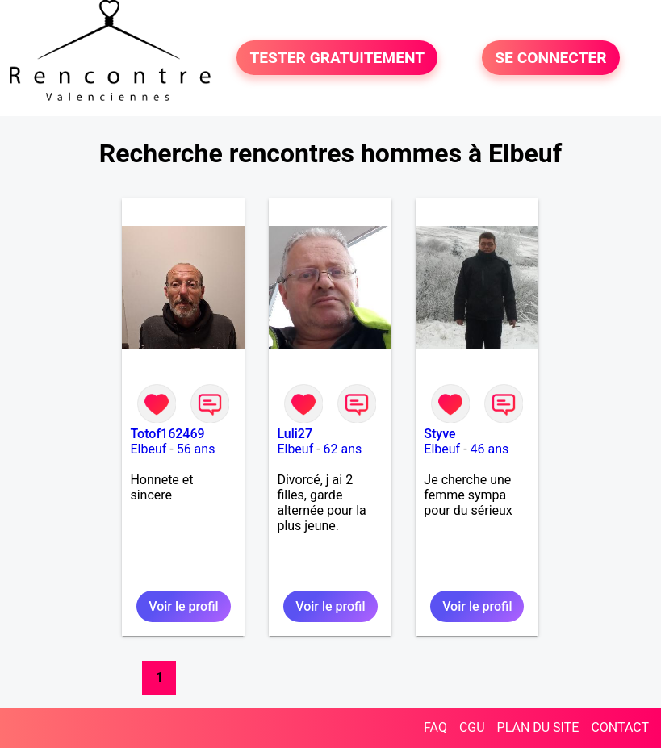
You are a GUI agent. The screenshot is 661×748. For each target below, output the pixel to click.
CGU (472, 727)
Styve (439, 433)
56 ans (196, 449)
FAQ (435, 727)
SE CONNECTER (550, 57)
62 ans (343, 449)
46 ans (490, 449)
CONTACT (620, 727)
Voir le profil (183, 606)
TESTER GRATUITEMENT (337, 57)
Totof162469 (167, 433)
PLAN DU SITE (538, 727)
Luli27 (294, 433)
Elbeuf (148, 449)
